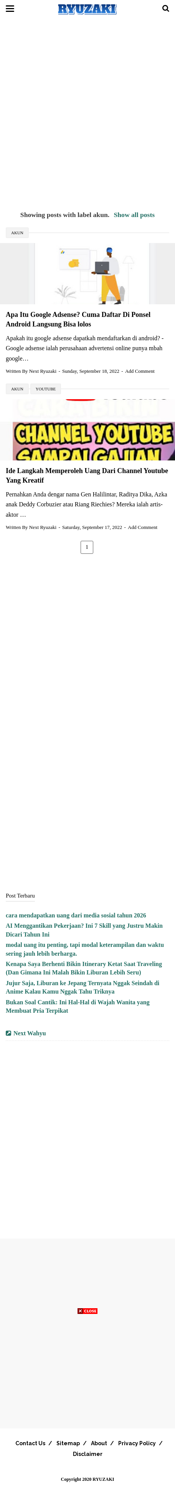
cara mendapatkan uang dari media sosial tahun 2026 (76, 915)
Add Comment (140, 371)
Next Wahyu (29, 1033)
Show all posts (134, 215)
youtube (46, 389)
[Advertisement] (87, 114)
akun (17, 232)
